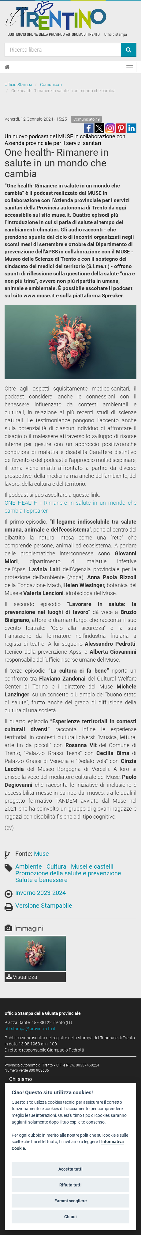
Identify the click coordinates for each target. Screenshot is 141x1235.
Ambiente (28, 866)
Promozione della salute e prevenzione (68, 873)
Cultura (56, 866)
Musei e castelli (92, 866)
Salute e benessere (41, 880)
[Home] (7, 67)
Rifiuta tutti (70, 1184)
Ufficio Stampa (18, 84)
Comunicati (51, 84)
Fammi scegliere (70, 1200)
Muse (41, 853)
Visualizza (21, 977)
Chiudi (70, 1216)
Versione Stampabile (43, 905)
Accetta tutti (70, 1169)
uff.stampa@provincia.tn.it (30, 1028)
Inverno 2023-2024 (40, 892)
